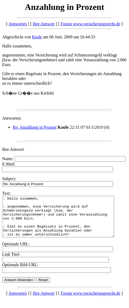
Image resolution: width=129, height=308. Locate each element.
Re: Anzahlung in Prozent (35, 127)
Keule (37, 37)
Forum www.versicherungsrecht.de (90, 24)
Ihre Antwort (44, 24)
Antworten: (12, 118)
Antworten (18, 24)
